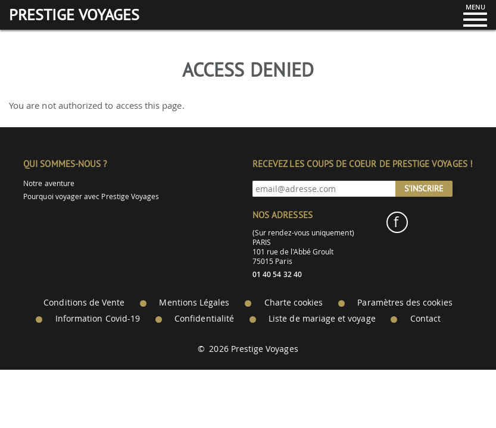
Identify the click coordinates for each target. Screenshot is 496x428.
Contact (425, 318)
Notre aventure (48, 183)
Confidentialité (204, 318)
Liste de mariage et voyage (322, 318)
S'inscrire (424, 188)
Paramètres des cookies (404, 302)
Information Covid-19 (97, 318)
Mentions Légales (194, 302)
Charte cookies (293, 302)
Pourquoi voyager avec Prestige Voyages (91, 196)
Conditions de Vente (83, 302)
